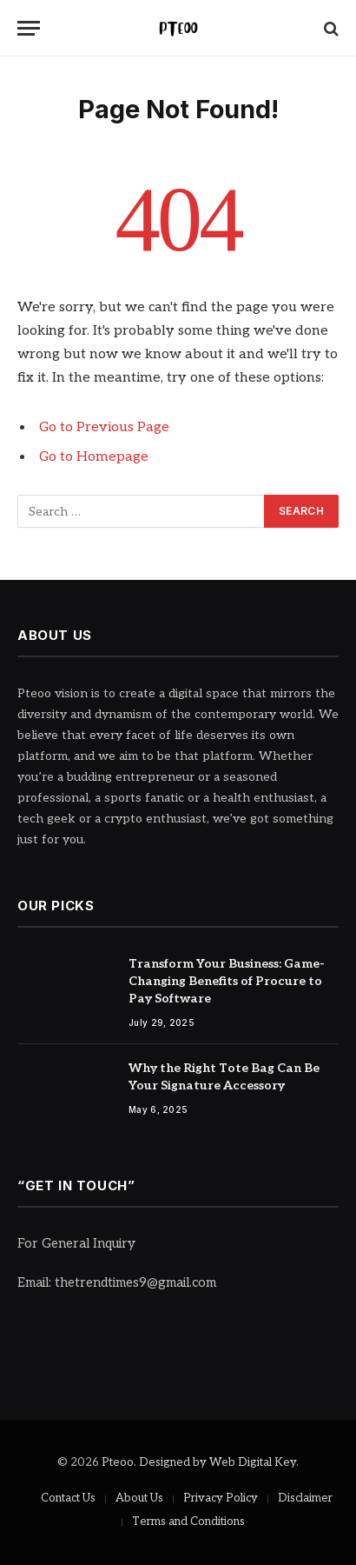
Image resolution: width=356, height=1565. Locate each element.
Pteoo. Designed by (155, 1462)
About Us (139, 1498)
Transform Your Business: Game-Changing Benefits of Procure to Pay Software (227, 981)
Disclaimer (305, 1498)
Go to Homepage (93, 457)
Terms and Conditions (188, 1521)
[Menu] (28, 28)
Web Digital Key (252, 1462)
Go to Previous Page (104, 427)
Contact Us (68, 1498)
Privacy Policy (220, 1498)
